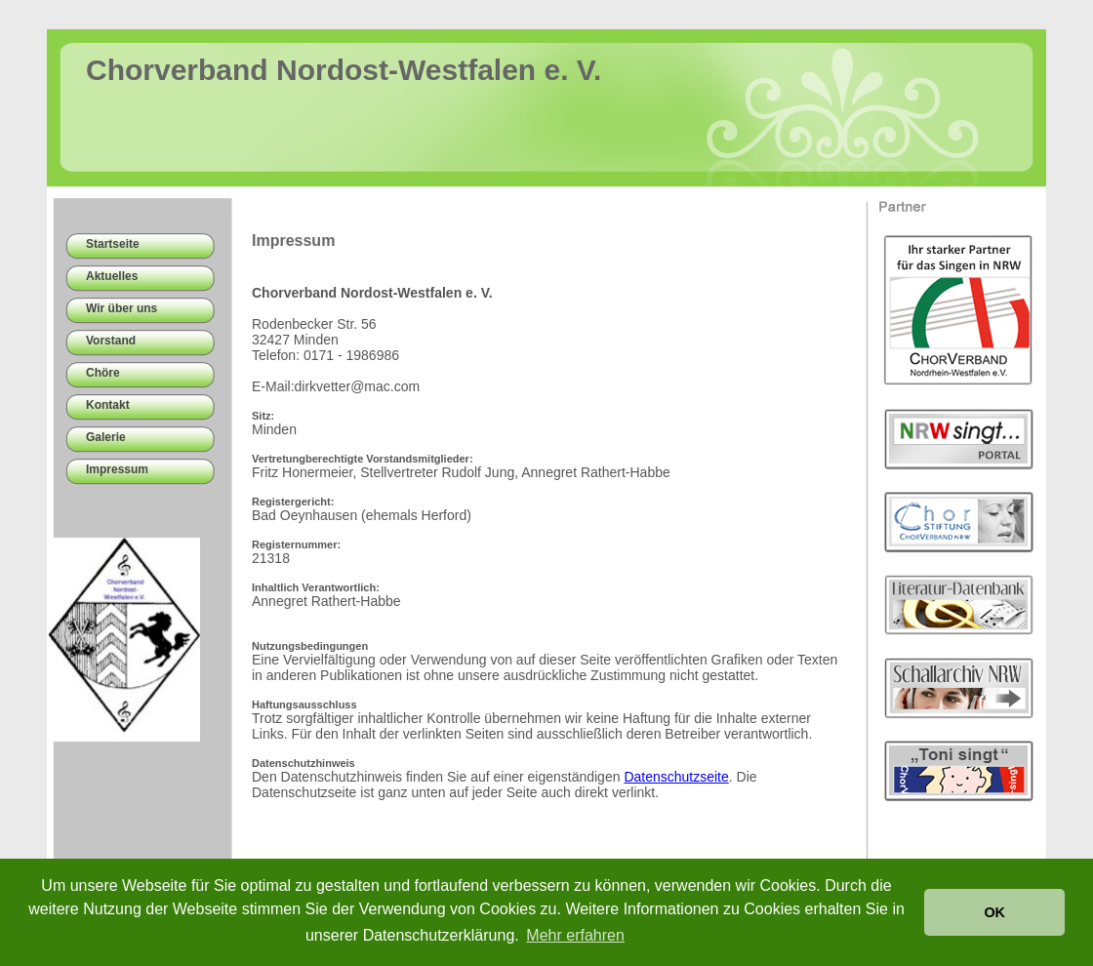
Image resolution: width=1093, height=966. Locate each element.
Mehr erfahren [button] (575, 935)
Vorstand (111, 340)
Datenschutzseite (676, 777)
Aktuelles (112, 276)
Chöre (103, 373)
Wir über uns (121, 308)
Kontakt (108, 405)
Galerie (106, 437)
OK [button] (994, 912)
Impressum (117, 469)
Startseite (113, 244)
